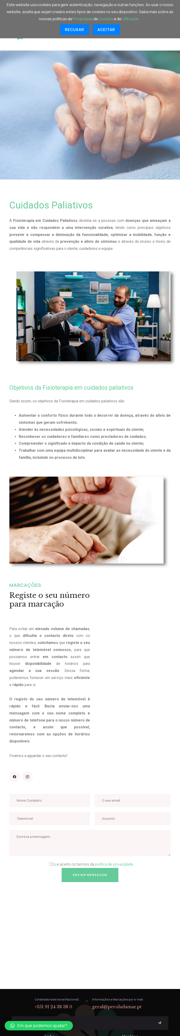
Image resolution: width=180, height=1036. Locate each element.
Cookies (106, 18)
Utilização (130, 18)
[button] (39, 1025)
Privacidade (83, 18)
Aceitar (106, 29)
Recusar (74, 29)
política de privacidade (114, 864)
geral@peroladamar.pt (117, 1006)
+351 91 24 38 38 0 (53, 1006)
